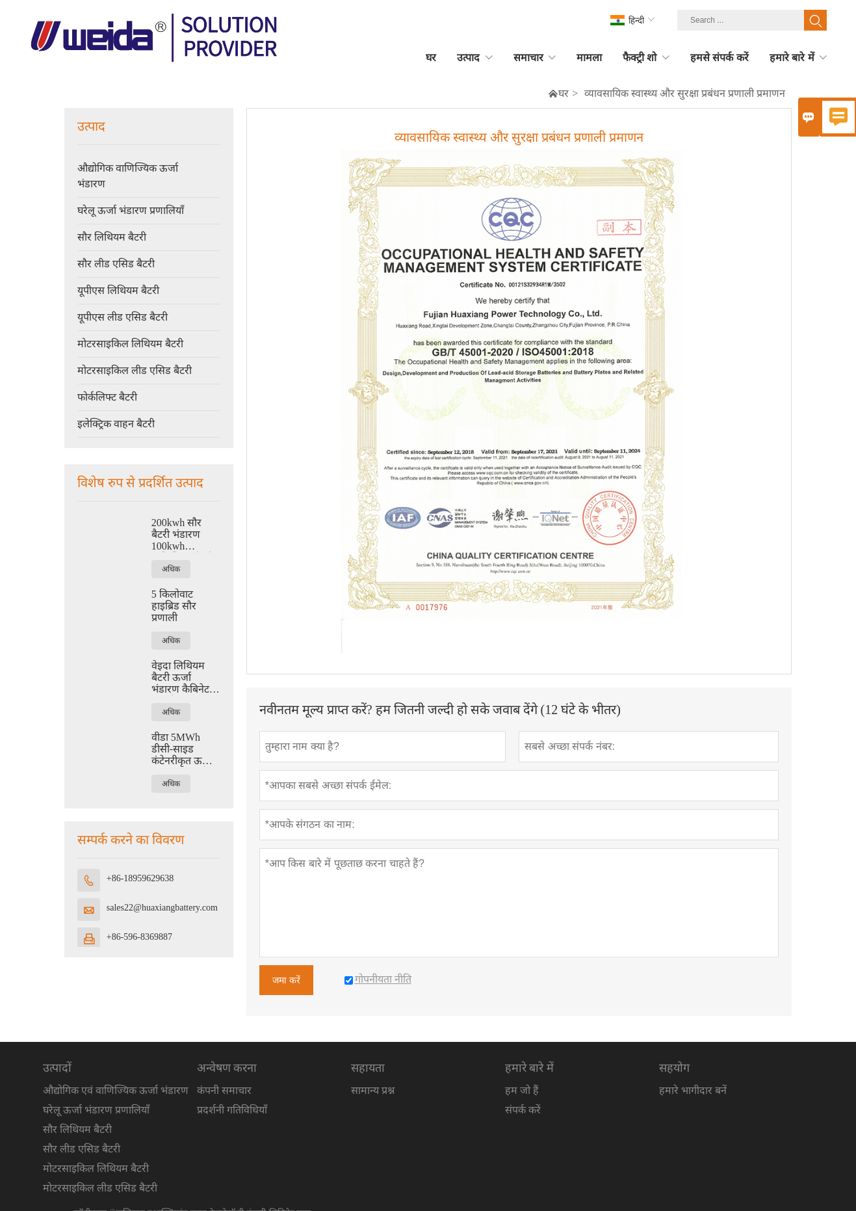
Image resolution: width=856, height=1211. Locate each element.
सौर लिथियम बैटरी (111, 237)
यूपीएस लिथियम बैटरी (118, 290)
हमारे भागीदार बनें (693, 1090)
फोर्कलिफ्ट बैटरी (107, 397)
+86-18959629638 (140, 878)
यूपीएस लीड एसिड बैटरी (122, 317)
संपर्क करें (523, 1109)
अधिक (171, 569)
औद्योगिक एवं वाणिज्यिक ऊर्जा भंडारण (115, 1090)
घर (563, 93)
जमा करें (286, 980)
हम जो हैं (522, 1090)
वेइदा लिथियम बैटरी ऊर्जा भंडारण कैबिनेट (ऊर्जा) (180, 677)
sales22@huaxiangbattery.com (162, 907)
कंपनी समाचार (224, 1090)
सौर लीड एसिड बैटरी (116, 263)
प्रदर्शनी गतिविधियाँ (232, 1109)
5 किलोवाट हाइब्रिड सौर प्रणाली (173, 606)
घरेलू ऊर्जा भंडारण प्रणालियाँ (130, 210)
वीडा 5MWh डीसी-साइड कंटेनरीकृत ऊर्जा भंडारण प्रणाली (182, 749)
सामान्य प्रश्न (373, 1090)
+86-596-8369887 (139, 937)
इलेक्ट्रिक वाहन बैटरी (116, 423)
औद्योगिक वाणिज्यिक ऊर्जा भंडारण (127, 176)
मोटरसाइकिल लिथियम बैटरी (130, 343)
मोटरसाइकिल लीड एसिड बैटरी (134, 370)
